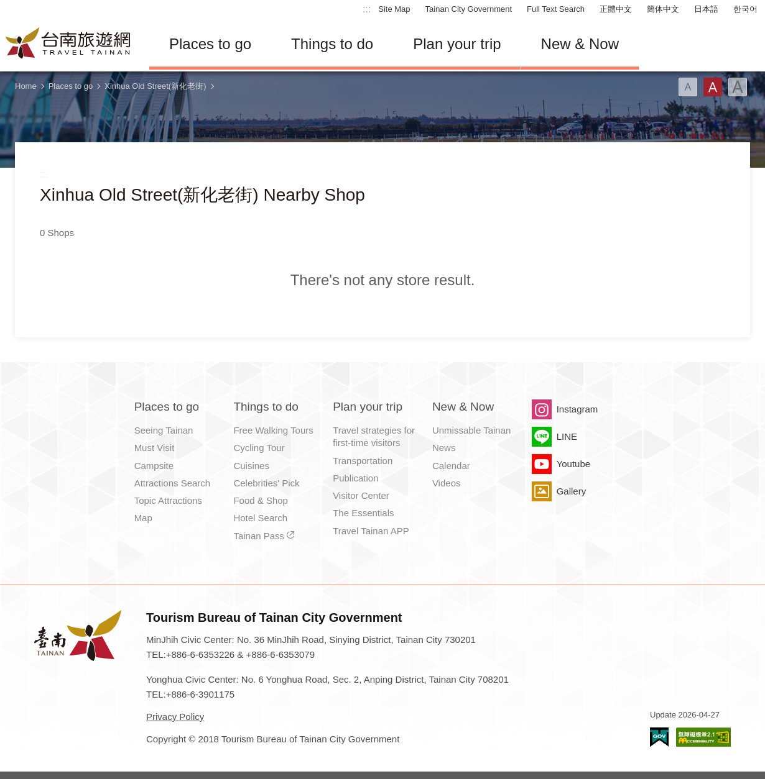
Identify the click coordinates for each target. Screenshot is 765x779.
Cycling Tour (258, 447)
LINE (567, 436)
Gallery (571, 491)
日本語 (706, 9)
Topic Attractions (168, 500)
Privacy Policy (175, 716)
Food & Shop (260, 500)
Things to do (332, 43)
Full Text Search (556, 9)
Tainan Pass (258, 536)
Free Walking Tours (273, 430)
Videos (446, 483)
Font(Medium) (712, 87)
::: (367, 9)
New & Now (580, 43)
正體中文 (616, 9)
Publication (355, 478)
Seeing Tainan (163, 430)
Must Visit (154, 447)
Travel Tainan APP (371, 531)
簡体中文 (663, 9)
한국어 (745, 9)
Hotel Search (260, 517)
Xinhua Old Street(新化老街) (155, 86)
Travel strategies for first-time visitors (374, 436)
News (444, 447)
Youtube (574, 463)
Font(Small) (688, 87)
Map (143, 517)
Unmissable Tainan (471, 430)
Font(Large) (737, 87)
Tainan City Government (468, 9)
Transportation (362, 460)
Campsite (154, 465)
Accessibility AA (703, 737)
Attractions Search (172, 483)
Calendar (451, 465)
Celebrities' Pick (266, 483)
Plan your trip (457, 43)
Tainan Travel (68, 44)
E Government (659, 737)
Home (26, 86)
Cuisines (251, 465)
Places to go (210, 43)
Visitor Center (361, 495)
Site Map (394, 9)
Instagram (577, 409)
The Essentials (363, 513)
